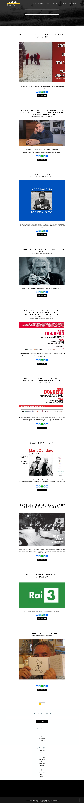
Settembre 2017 (42, 767)
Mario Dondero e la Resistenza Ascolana (42, 35)
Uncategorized (52, 176)
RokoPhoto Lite (37, 801)
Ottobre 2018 (42, 763)
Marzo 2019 (42, 761)
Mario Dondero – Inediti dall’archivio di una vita (42, 379)
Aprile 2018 (42, 765)
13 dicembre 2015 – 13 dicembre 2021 (42, 250)
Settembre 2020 (42, 757)
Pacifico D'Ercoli (37, 38)
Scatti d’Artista (42, 443)
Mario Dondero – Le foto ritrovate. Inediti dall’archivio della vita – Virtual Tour (42, 313)
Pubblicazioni (42, 738)
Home (34, 5)
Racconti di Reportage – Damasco (42, 575)
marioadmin (35, 176)
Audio (50, 578)
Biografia (40, 5)
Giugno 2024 (42, 752)
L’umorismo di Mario (42, 633)
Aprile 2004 (42, 776)
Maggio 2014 (42, 769)
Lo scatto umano (42, 174)
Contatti (75, 5)
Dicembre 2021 (42, 755)
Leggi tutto (42, 95)
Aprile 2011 (42, 770)
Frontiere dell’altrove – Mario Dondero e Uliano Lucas (42, 506)
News (51, 38)
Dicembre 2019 (42, 759)
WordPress (48, 801)
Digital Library (62, 5)
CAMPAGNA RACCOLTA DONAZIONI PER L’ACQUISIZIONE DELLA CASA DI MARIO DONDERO (42, 112)
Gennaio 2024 (42, 754)
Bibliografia (48, 5)
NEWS (69, 5)
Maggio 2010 (42, 772)
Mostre (55, 5)
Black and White (42, 733)
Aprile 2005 (42, 774)
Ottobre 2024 (42, 750)
